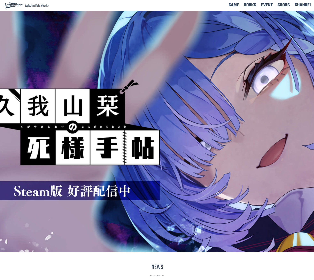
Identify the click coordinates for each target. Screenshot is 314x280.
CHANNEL (303, 5)
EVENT (267, 5)
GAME (233, 5)
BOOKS (250, 5)
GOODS (283, 5)
